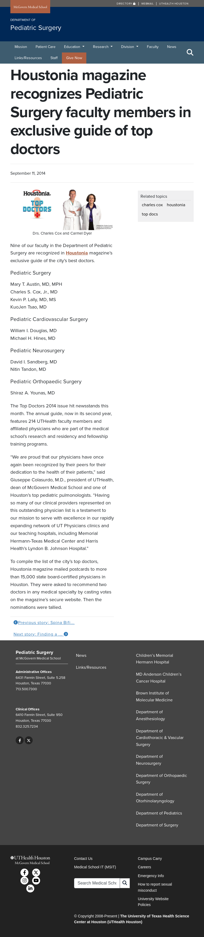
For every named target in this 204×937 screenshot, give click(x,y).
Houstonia (77, 253)
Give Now (74, 58)
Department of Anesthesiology (150, 715)
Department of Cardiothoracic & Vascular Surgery (160, 737)
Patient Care (46, 47)
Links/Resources (28, 58)
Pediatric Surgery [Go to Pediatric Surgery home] (34, 652)
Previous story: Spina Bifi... (44, 622)
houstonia (176, 205)
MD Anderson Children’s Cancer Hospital (158, 678)
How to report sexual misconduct (155, 887)
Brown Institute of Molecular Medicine (154, 696)
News (171, 47)
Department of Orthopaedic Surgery (161, 779)
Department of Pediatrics (159, 813)
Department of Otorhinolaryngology (155, 798)
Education (72, 47)
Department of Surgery (157, 825)
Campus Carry (150, 858)
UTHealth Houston (173, 3)
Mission (21, 47)
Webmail (147, 3)
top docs (150, 214)
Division (128, 47)
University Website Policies (153, 902)
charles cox (152, 205)
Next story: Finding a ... (41, 634)
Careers (144, 867)
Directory (126, 3)
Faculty (153, 47)
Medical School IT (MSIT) (95, 867)
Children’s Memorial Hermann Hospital (154, 659)
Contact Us (83, 858)
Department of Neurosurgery (149, 760)
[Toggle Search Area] (190, 52)
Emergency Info (151, 876)
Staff (54, 58)
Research (101, 47)
